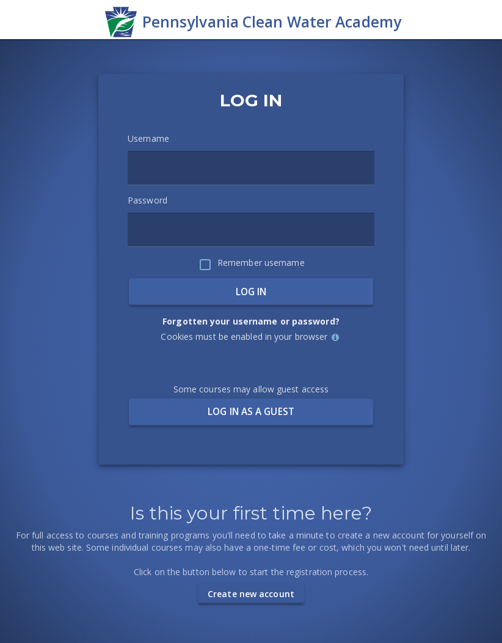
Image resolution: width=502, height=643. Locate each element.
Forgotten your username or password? (251, 321)
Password (147, 200)
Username (148, 138)
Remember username (261, 262)
